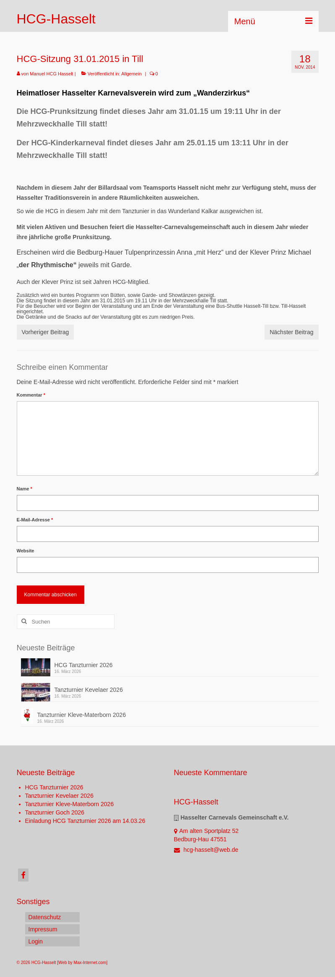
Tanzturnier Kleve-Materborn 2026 (81, 714)
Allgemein (131, 73)
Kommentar (31, 394)
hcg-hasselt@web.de (206, 849)
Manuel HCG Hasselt (51, 73)
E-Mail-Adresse (35, 519)
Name (24, 488)
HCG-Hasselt (56, 18)
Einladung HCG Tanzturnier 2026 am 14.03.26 (85, 820)
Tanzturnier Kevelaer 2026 (89, 689)
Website (25, 550)
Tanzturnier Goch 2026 (55, 812)
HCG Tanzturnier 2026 (84, 665)
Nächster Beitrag (291, 332)
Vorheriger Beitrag (45, 332)
